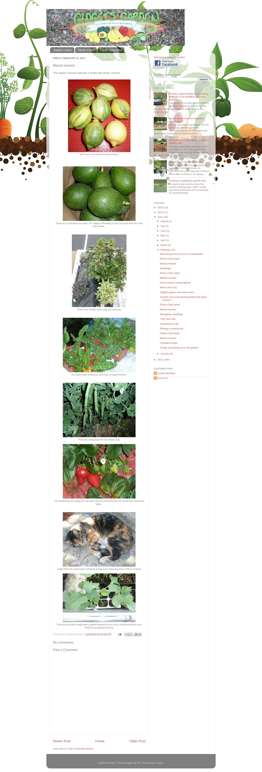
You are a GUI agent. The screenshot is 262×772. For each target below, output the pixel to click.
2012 (161, 217)
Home (99, 741)
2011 (161, 359)
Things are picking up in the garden (179, 347)
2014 (161, 207)
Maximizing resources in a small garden (181, 254)
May (163, 235)
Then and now (168, 319)
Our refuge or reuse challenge (185, 161)
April (163, 240)
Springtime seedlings (171, 314)
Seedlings (165, 268)
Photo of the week (170, 258)
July (163, 226)
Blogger (159, 762)
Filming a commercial (171, 328)
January (165, 353)
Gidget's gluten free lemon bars (177, 292)
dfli (138, 762)
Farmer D (162, 378)
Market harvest (168, 263)
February (165, 249)
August (164, 221)
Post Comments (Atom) (80, 748)
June (163, 230)
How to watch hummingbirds (175, 282)
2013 (161, 212)
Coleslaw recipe (168, 343)
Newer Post (62, 741)
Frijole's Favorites (111, 50)
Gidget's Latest (62, 50)
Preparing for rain (169, 323)
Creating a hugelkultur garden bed (187, 180)
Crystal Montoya (166, 373)
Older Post (137, 741)
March (164, 245)
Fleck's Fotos (86, 50)
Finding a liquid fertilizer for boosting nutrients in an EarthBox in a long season (188, 96)
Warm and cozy (168, 287)
